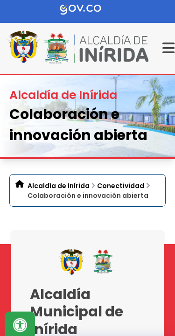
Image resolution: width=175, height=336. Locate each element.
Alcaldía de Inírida (59, 185)
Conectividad (120, 185)
